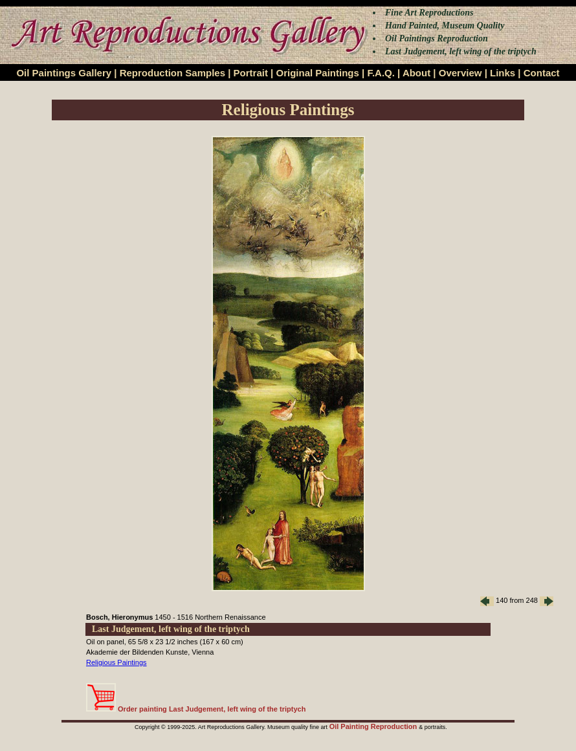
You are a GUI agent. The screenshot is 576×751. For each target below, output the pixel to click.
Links (502, 72)
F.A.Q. (381, 72)
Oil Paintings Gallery (63, 72)
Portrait (251, 72)
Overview (460, 72)
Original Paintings (317, 72)
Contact (542, 72)
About (416, 72)
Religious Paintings (116, 662)
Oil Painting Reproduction (374, 726)
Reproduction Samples (172, 72)
